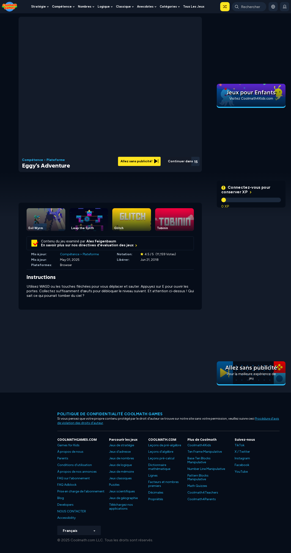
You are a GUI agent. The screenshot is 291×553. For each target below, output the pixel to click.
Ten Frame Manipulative (204, 452)
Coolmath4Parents (201, 499)
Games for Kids (68, 445)
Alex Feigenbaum (101, 241)
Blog (60, 498)
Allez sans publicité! (139, 161)
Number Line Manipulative (206, 469)
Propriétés (155, 499)
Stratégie (38, 6)
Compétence (62, 6)
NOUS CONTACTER (71, 511)
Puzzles (114, 485)
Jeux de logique (120, 465)
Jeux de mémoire (121, 472)
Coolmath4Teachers (202, 492)
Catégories (168, 6)
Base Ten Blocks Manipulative (199, 460)
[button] (225, 6)
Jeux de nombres (121, 458)
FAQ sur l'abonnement (73, 478)
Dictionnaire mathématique (159, 467)
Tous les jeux (193, 6)
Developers (65, 505)
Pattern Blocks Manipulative (198, 477)
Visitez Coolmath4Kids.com (251, 98)
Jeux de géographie (123, 498)
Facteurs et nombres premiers (163, 484)
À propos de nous (70, 452)
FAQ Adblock (67, 485)
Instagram (242, 458)
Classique (123, 6)
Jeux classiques (120, 478)
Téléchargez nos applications (121, 507)
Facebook (242, 465)
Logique (104, 6)
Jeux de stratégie (121, 445)
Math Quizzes (197, 486)
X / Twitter (242, 452)
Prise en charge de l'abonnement (80, 491)
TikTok (239, 445)
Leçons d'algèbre (160, 452)
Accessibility (66, 518)
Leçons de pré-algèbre (164, 445)
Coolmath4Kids (199, 445)
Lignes (153, 475)
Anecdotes (145, 6)
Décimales (155, 492)
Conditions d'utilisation (74, 465)
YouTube (241, 472)
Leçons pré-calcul (161, 458)
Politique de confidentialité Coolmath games (110, 414)
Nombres (84, 6)
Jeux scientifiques (122, 491)
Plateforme (56, 160)
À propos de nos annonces (77, 472)
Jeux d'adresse (120, 452)
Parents (62, 458)
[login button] (284, 6)
